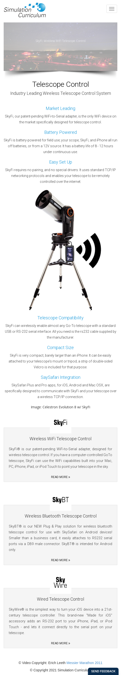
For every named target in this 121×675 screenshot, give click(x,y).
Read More (60, 477)
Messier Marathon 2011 (84, 663)
